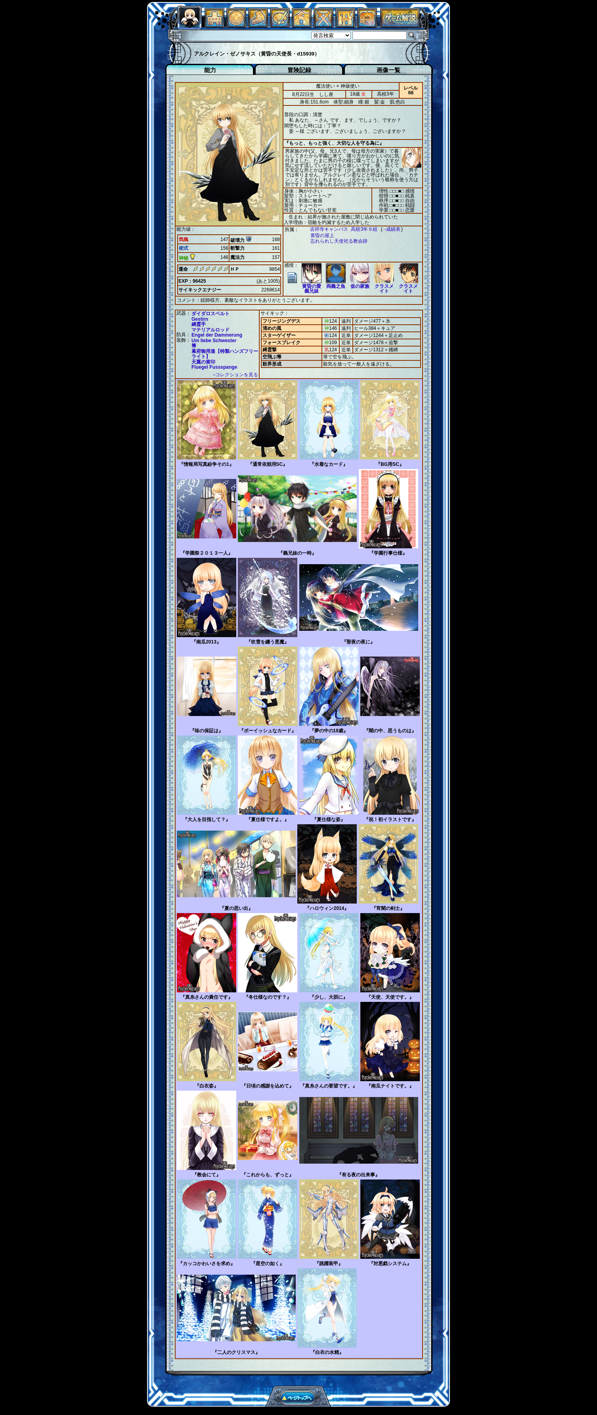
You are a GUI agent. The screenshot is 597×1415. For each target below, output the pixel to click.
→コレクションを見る (235, 374)
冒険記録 (299, 70)
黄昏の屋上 (318, 235)
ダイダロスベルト (210, 313)
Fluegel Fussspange (214, 367)
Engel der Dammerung (216, 334)
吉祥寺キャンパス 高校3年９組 (339, 229)
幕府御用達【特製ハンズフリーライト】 (224, 353)
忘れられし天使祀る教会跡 (335, 241)
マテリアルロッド (210, 329)
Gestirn (199, 319)
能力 (210, 70)
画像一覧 (388, 70)
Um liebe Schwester (213, 340)
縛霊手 (198, 324)
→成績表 (387, 229)
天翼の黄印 (203, 361)
